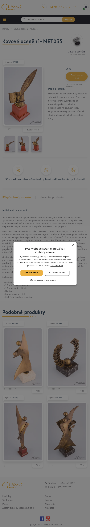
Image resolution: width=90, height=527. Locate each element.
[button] (45, 280)
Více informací (56, 265)
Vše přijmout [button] (31, 272)
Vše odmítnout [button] (57, 272)
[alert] (45, 263)
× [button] (73, 245)
